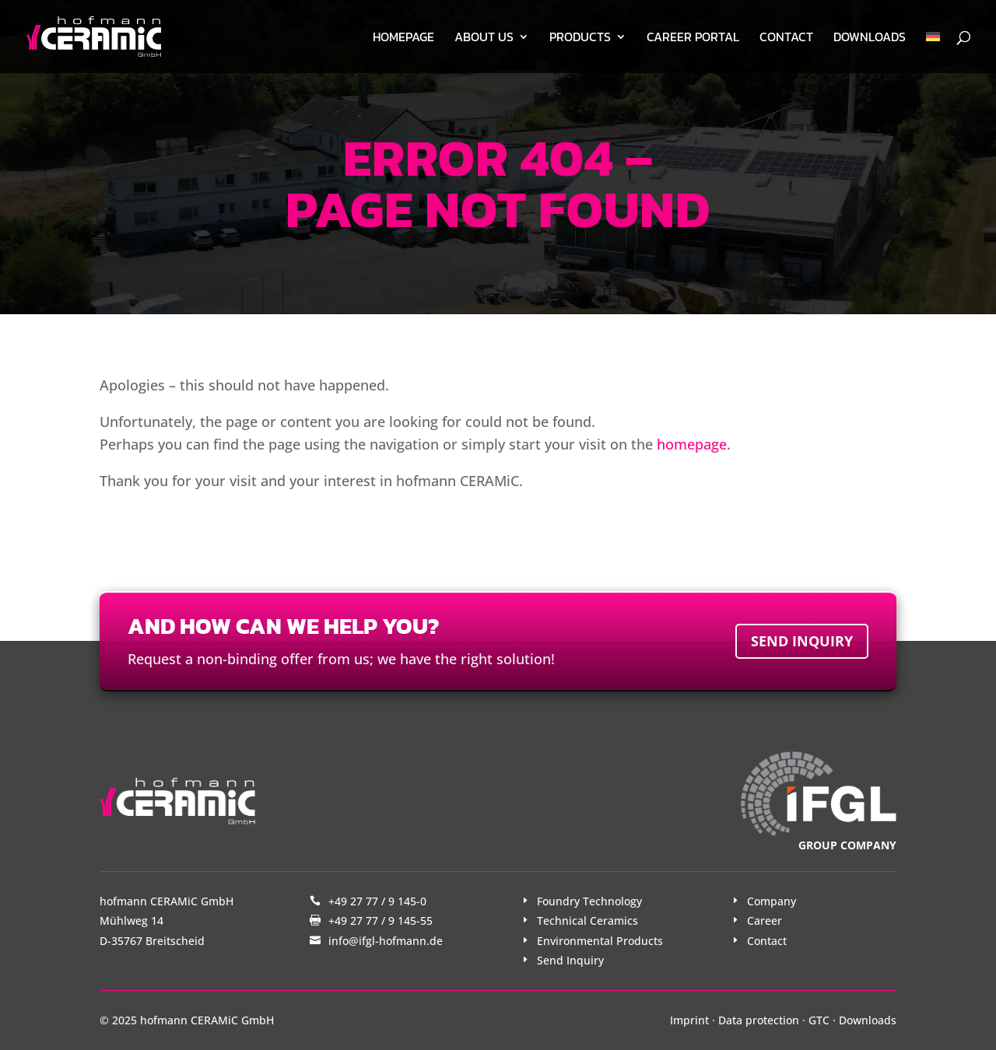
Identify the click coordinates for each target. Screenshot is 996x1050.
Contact (786, 38)
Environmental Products (600, 940)
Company (771, 901)
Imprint (689, 1020)
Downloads (869, 38)
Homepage (403, 38)
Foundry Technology (589, 901)
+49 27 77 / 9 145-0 (377, 901)
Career (764, 920)
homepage (692, 444)
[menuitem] (933, 52)
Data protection (758, 1020)
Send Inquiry (570, 960)
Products (580, 38)
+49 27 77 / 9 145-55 (380, 920)
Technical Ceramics (587, 920)
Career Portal (693, 38)
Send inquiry (802, 641)
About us (484, 38)
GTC (818, 1020)
